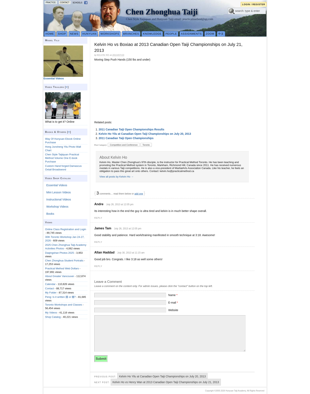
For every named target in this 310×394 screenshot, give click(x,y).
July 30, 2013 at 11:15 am (131, 252)
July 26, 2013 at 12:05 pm (119, 204)
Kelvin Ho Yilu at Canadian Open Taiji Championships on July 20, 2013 (145, 133)
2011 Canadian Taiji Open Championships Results (131, 129)
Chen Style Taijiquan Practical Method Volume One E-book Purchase (62, 158)
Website (173, 310)
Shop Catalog (53, 316)
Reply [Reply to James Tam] (98, 242)
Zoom (210, 33)
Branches (131, 33)
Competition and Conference (124, 145)
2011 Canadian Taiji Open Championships (126, 138)
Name (173, 295)
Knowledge (152, 33)
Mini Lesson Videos (58, 192)
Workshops (109, 33)
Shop (62, 33)
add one (138, 193)
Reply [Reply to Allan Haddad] (98, 266)
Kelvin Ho (103, 55)
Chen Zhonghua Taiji (162, 11)
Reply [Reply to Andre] (98, 218)
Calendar (50, 284)
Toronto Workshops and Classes (63, 304)
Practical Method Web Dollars (62, 268)
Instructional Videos (58, 199)
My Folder (51, 292)
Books (50, 213)
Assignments (191, 33)
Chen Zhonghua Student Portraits (64, 260)
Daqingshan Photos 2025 (59, 252)
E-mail (173, 302)
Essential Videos (56, 185)
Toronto (146, 145)
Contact (65, 2)
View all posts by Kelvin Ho (116, 176)
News (74, 33)
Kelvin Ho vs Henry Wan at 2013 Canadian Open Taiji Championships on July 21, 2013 (165, 382)
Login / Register (253, 4)
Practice (51, 2)
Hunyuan (89, 33)
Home (49, 33)
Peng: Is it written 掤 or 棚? (60, 296)
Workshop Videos (57, 206)
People (171, 33)
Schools (77, 3)
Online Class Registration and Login (65, 229)
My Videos (51, 312)
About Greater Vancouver (59, 276)
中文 (221, 33)
